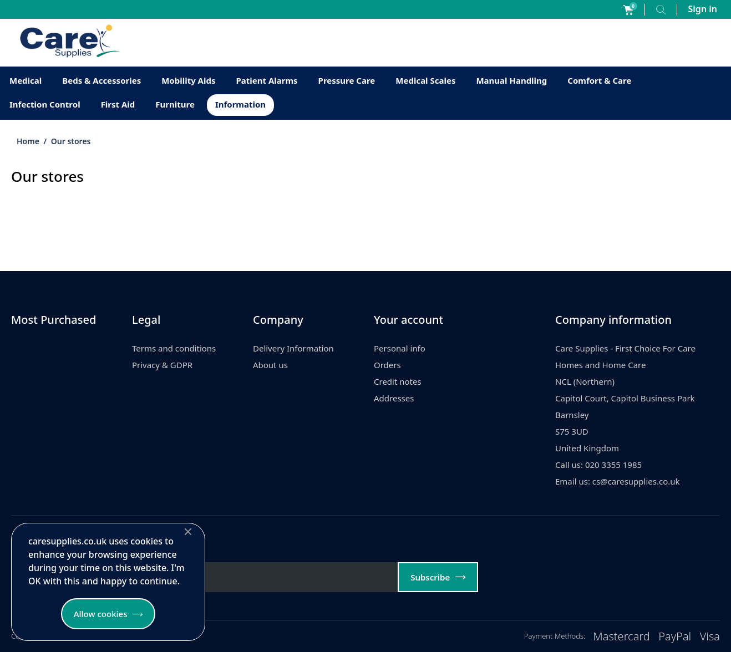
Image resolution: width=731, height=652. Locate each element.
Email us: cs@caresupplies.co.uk (617, 481)
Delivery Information (293, 348)
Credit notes (398, 381)
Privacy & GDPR (162, 364)
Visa (710, 636)
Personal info (399, 348)
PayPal (674, 636)
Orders (387, 364)
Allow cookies (101, 613)
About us (270, 364)
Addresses (394, 398)
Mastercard (621, 636)
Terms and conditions (174, 348)
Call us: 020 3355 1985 (598, 464)
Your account (408, 319)
